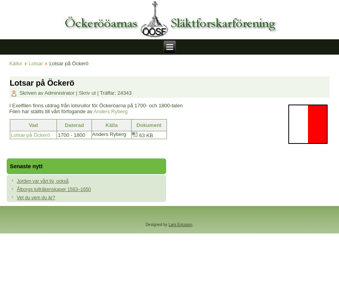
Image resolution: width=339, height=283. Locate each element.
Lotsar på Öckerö (30, 135)
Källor (15, 63)
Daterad (74, 125)
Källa (112, 125)
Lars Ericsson (180, 224)
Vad (33, 125)
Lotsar (36, 63)
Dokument (148, 125)
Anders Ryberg (110, 111)
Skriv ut (88, 93)
